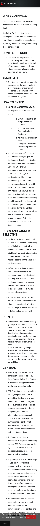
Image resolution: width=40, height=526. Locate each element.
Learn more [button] (31, 517)
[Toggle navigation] (37, 3)
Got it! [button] (5, 523)
